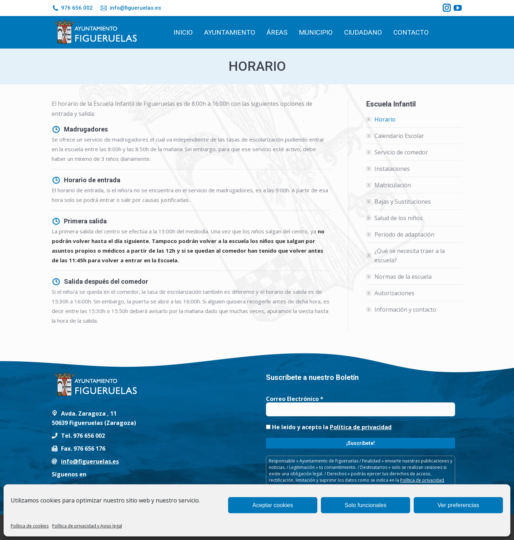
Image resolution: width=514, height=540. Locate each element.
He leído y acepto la (329, 427)
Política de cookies (30, 526)
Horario (384, 119)
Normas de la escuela (403, 277)
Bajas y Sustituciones (402, 201)
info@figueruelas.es (130, 8)
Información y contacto (405, 309)
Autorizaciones (394, 293)
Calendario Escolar (399, 136)
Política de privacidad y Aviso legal (87, 526)
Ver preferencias (458, 505)
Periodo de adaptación (404, 234)
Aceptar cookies (272, 505)
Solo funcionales (365, 505)
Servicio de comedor (401, 152)
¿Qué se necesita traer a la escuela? (409, 255)
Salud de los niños (398, 218)
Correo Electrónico (294, 398)
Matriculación (392, 185)
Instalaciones (392, 169)
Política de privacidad (361, 427)
